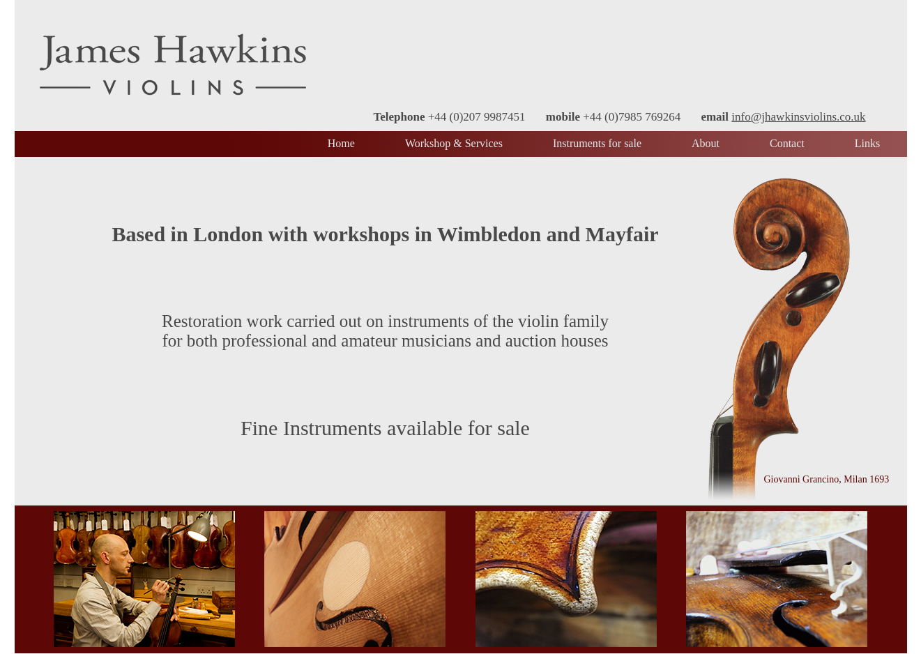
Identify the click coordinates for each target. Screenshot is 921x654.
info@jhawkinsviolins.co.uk (798, 116)
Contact (787, 143)
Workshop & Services (454, 143)
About (706, 143)
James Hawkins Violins (172, 64)
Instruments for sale (597, 143)
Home (341, 143)
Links (867, 143)
